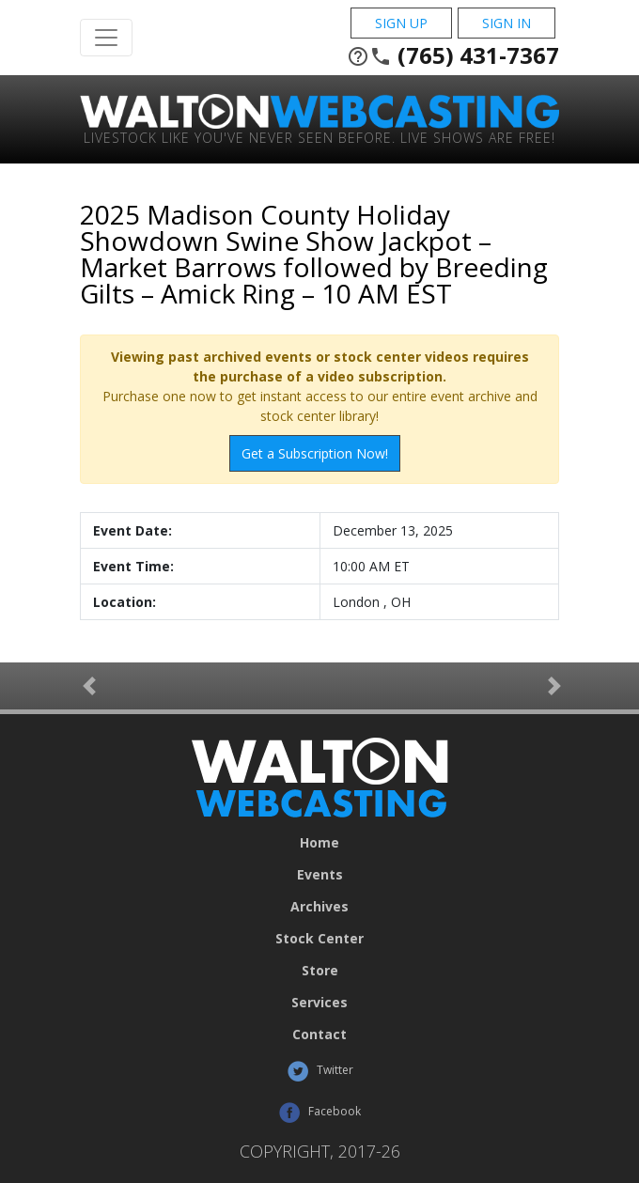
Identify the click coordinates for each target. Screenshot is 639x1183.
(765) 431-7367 (453, 55)
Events (320, 874)
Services (319, 1002)
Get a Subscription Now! (315, 453)
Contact (319, 1034)
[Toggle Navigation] (106, 37)
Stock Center (319, 938)
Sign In (506, 23)
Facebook (319, 1112)
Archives (319, 906)
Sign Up (401, 23)
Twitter (320, 1071)
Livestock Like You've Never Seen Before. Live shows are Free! (319, 137)
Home (319, 842)
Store (320, 970)
